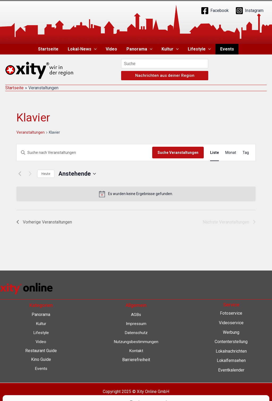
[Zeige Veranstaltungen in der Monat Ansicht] (230, 152)
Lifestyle (198, 49)
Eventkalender (231, 370)
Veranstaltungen (30, 132)
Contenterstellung (231, 341)
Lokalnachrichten (231, 351)
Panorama (139, 49)
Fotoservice (231, 313)
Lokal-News (83, 49)
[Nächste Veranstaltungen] (30, 174)
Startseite (50, 49)
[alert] (136, 194)
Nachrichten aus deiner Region (164, 75)
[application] (95, 49)
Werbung (231, 332)
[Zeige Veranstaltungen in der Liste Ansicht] (214, 152)
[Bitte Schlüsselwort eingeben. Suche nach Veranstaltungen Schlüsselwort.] (84, 152)
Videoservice (231, 322)
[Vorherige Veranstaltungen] (19, 174)
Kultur (169, 49)
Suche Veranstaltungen (178, 152)
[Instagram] (249, 11)
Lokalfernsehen (231, 360)
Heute (45, 174)
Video (112, 49)
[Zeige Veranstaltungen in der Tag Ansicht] (246, 152)
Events (225, 49)
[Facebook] (215, 11)
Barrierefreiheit (136, 359)
